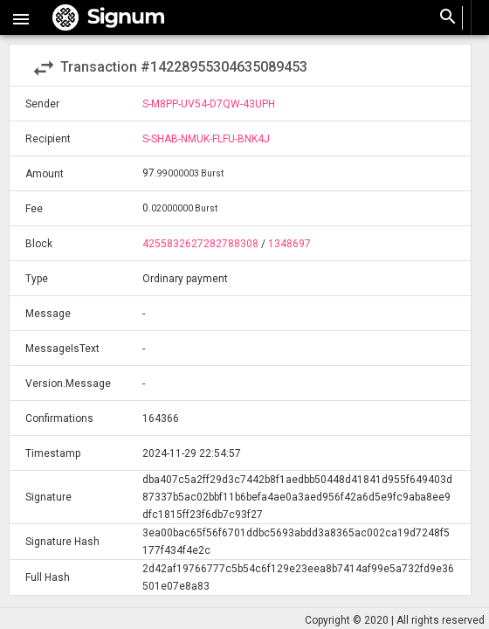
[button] (21, 17)
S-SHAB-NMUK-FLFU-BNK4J (206, 139)
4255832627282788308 (200, 244)
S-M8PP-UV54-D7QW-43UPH (208, 104)
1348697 (289, 244)
